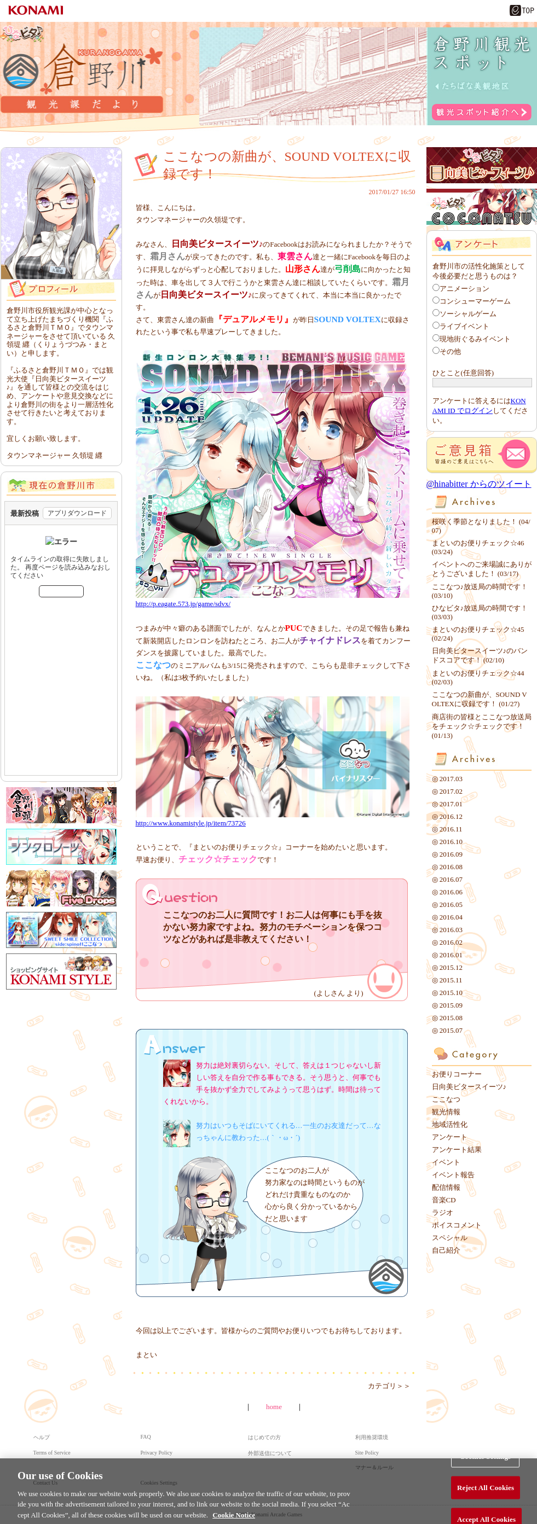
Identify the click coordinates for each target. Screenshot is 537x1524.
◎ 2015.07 (447, 1030)
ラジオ (442, 1212)
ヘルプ (41, 1437)
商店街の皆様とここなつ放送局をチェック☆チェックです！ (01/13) (482, 726)
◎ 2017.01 (447, 804)
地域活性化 (449, 1124)
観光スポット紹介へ (482, 112)
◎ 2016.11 (447, 829)
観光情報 (446, 1112)
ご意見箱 (481, 455)
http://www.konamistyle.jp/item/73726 (191, 823)
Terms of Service (52, 1453)
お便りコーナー (457, 1074)
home (274, 1407)
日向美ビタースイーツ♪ (469, 1087)
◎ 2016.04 (447, 917)
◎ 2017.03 (447, 779)
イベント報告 (453, 1175)
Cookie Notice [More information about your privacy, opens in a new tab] (233, 1519)
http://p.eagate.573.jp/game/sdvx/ (183, 604)
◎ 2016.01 (447, 955)
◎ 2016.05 (447, 904)
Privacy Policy (157, 1453)
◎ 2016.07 (447, 879)
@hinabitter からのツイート (479, 483)
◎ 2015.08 (447, 1018)
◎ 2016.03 (447, 930)
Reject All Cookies (485, 1491)
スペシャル (449, 1238)
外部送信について (270, 1453)
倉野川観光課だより (82, 78)
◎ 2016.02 (447, 942)
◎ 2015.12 (447, 967)
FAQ (146, 1437)
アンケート (449, 1137)
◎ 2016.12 (447, 816)
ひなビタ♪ (22, 32)
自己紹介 (446, 1250)
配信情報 (446, 1187)
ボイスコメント (457, 1225)
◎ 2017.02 (447, 791)
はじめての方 (264, 1437)
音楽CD (444, 1200)
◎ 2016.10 (447, 841)
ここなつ (446, 1099)
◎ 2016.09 (447, 854)
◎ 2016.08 (447, 867)
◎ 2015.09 (447, 1005)
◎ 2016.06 (447, 892)
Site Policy (367, 1453)
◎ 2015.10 (447, 992)
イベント (446, 1162)
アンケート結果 (457, 1149)
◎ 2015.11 (447, 980)
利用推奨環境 (371, 1437)
